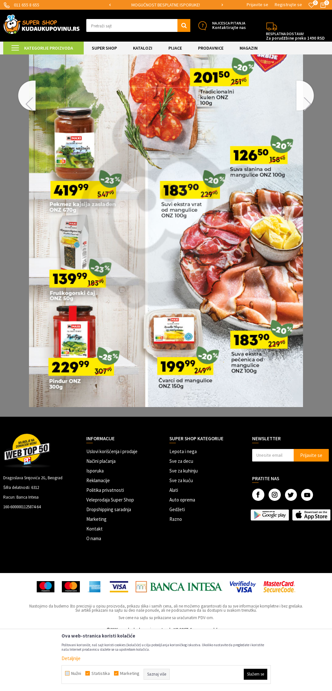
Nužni (76, 673)
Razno (175, 573)
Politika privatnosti (105, 544)
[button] (138, 25)
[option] (166, 5)
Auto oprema (182, 554)
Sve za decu (181, 515)
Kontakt (94, 583)
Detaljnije (71, 658)
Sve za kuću (181, 534)
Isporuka (95, 525)
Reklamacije (98, 534)
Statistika (100, 673)
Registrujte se (288, 4)
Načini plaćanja (101, 515)
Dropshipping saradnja (108, 563)
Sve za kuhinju (183, 525)
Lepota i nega (183, 505)
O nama (93, 592)
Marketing (96, 573)
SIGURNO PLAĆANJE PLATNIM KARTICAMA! (166, 5)
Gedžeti (177, 563)
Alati (173, 544)
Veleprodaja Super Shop (110, 554)
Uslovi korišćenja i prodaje (112, 505)
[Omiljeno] (311, 5)
